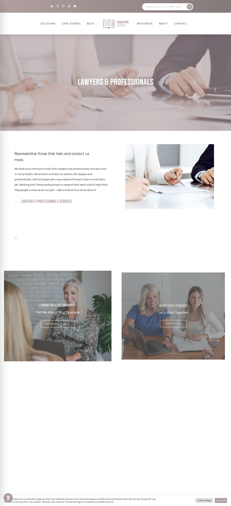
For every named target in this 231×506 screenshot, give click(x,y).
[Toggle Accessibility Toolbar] (8, 498)
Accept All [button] (221, 500)
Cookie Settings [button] (204, 500)
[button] (169, 7)
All (15, 237)
